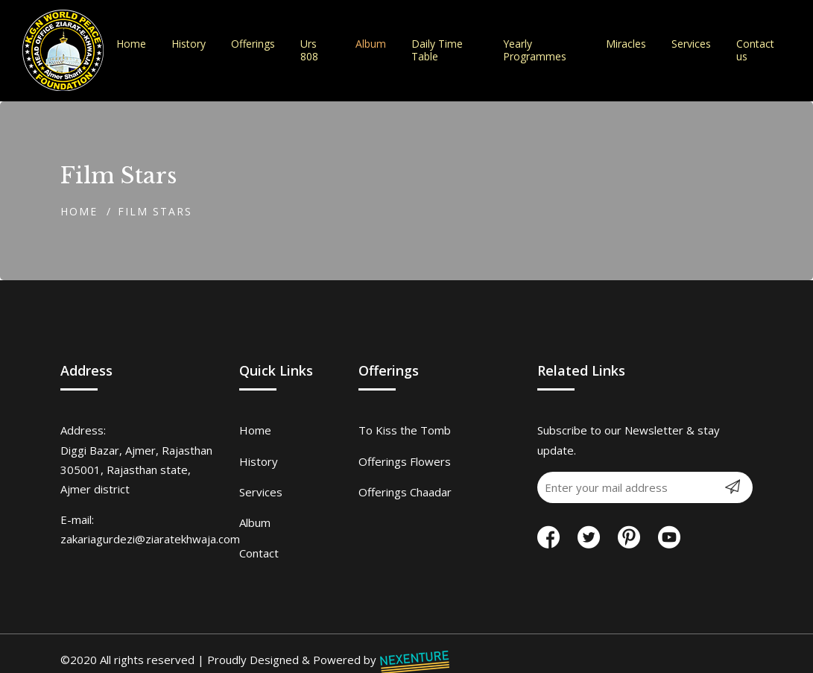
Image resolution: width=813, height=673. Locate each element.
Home (79, 211)
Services (260, 491)
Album (255, 522)
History (258, 461)
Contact (259, 553)
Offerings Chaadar (405, 491)
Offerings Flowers (404, 461)
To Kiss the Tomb (404, 430)
